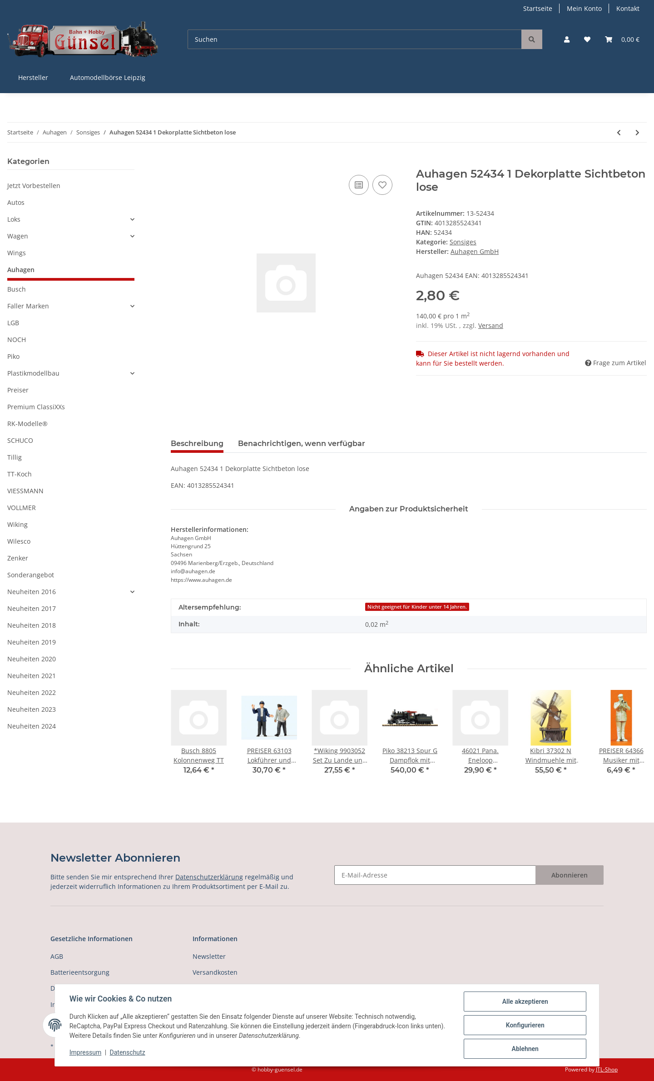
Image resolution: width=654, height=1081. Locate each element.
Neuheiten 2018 (31, 625)
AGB (56, 956)
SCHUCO (20, 440)
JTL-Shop (607, 1069)
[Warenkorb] (622, 39)
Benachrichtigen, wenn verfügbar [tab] (301, 443)
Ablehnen (524, 1048)
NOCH (16, 339)
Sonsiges (463, 242)
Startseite (537, 8)
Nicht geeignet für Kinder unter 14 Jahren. (417, 607)
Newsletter (209, 956)
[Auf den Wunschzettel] (382, 185)
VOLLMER (21, 507)
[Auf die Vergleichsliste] (359, 185)
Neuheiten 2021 (31, 675)
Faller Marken (28, 306)
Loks (13, 219)
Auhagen (21, 269)
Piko (13, 356)
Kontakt (627, 8)
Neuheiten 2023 (31, 709)
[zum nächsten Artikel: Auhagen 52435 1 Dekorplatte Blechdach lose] (637, 132)
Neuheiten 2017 (31, 608)
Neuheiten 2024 (31, 726)
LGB (13, 322)
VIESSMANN (25, 490)
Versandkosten (215, 972)
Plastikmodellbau (33, 373)
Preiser (18, 390)
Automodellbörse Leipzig (107, 77)
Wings (16, 252)
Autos (16, 202)
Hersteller (33, 77)
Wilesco (18, 541)
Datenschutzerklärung (209, 877)
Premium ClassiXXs (36, 406)
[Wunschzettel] (587, 39)
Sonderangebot (30, 574)
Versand (490, 325)
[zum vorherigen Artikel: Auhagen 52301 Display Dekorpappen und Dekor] (618, 132)
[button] (567, 39)
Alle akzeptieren (525, 1001)
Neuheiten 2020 (31, 659)
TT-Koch (19, 474)
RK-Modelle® (27, 423)
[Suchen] (355, 39)
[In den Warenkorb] (178, 163)
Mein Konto (584, 8)
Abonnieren (569, 875)
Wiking (17, 524)
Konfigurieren (524, 1025)
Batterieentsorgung (79, 972)
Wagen (17, 236)
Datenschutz (127, 1052)
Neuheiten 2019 (31, 642)
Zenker (17, 558)
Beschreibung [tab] (197, 443)
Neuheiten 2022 (31, 692)
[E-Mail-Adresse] (435, 875)
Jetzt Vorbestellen (33, 185)
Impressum (85, 1052)
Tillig (14, 457)
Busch (16, 289)
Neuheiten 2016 (31, 591)
